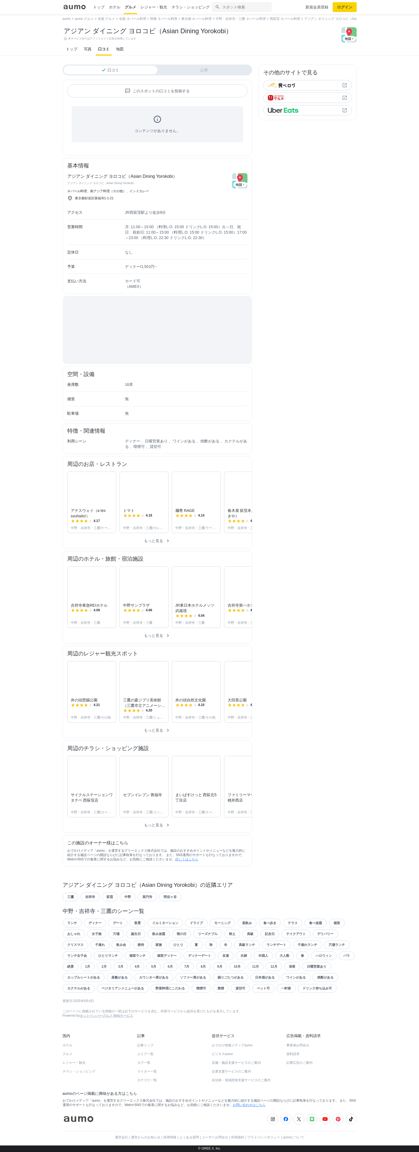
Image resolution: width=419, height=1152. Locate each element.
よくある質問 (189, 1137)
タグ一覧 (143, 1062)
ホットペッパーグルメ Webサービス (106, 1015)
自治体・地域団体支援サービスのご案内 (241, 1080)
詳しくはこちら (186, 859)
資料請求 (292, 1054)
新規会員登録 (316, 7)
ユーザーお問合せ (215, 1137)
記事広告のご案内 (299, 1062)
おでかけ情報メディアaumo (232, 1045)
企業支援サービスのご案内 (231, 1071)
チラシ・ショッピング (191, 7)
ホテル (114, 7)
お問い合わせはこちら (249, 1105)
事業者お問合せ (297, 1045)
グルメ (130, 7)
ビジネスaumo (222, 1054)
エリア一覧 (145, 1054)
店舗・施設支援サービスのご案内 (236, 1062)
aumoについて (293, 1137)
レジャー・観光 (153, 7)
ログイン (344, 7)
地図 (120, 49)
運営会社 (121, 1137)
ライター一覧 (147, 1071)
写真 (87, 49)
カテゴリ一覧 (147, 1080)
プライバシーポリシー (263, 1137)
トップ (99, 7)
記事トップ (145, 1045)
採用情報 (169, 1137)
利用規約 (237, 1137)
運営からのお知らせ (145, 1137)
